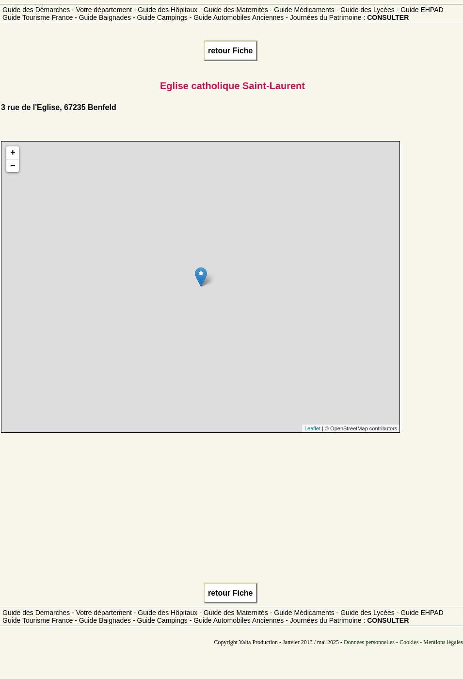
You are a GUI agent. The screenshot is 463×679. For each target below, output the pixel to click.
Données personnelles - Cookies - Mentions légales (403, 642)
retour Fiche (230, 51)
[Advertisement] (230, 510)
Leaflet (312, 428)
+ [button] (13, 152)
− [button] (13, 166)
